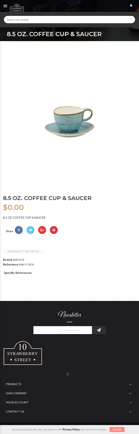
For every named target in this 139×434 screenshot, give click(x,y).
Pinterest (54, 230)
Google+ (42, 230)
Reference (10, 264)
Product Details (23, 251)
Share (19, 230)
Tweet (30, 230)
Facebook (68, 374)
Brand (7, 259)
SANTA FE (18, 259)
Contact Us (15, 411)
